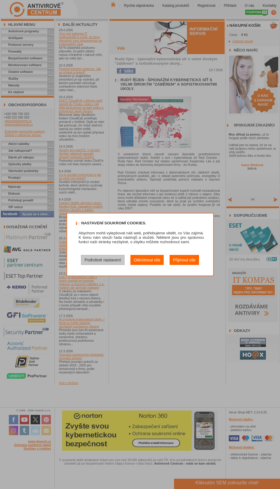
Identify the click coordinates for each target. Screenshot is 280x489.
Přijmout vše (184, 260)
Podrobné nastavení (103, 260)
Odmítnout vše (147, 260)
